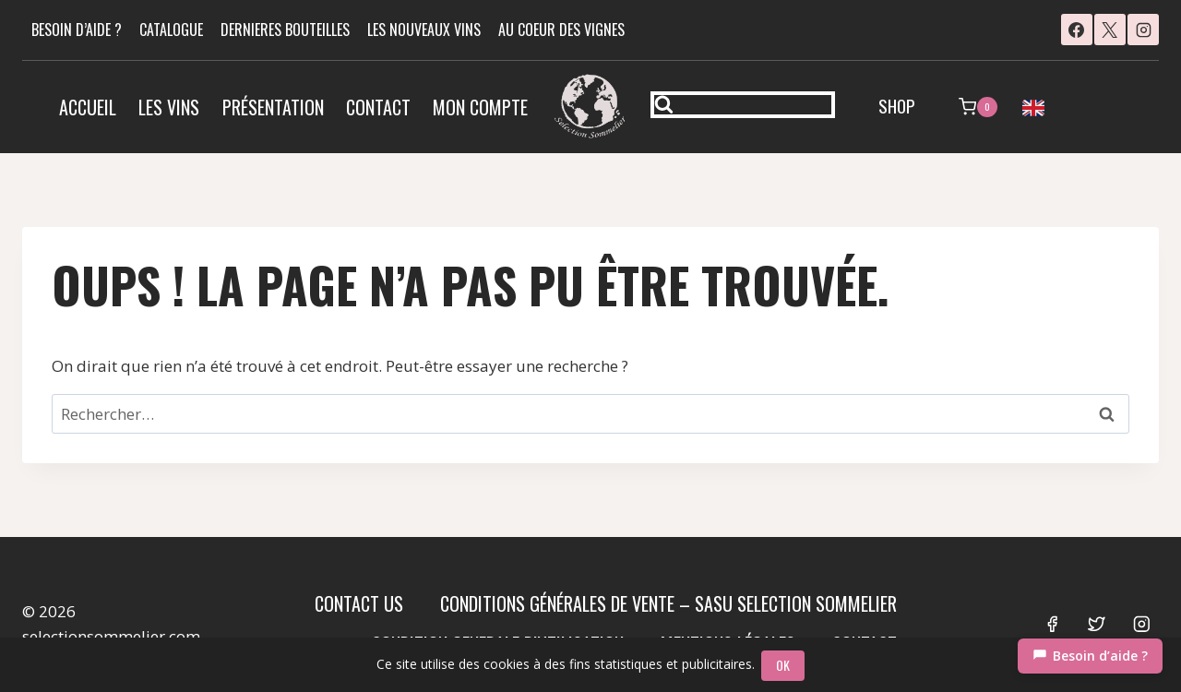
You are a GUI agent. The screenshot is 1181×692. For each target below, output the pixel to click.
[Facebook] (1076, 29)
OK (785, 664)
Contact (378, 107)
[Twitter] (1097, 623)
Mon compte (480, 107)
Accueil (87, 107)
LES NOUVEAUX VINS (424, 29)
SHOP (896, 105)
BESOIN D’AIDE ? (76, 29)
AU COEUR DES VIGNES (561, 29)
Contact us (359, 603)
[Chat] (1090, 656)
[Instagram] (1143, 29)
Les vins (168, 107)
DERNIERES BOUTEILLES (285, 29)
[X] (1110, 29)
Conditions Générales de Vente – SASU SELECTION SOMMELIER (668, 603)
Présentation (273, 107)
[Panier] (978, 107)
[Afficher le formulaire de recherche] (742, 104)
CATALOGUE (171, 29)
